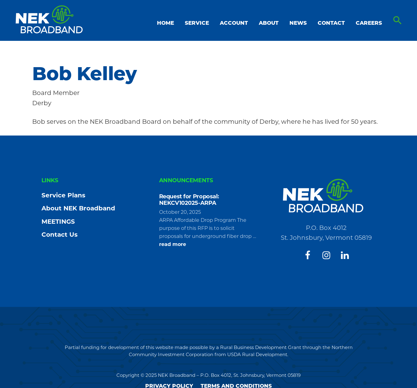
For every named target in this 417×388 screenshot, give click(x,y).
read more (172, 244)
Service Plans (63, 195)
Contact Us (59, 234)
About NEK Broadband (78, 208)
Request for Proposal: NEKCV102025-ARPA (189, 200)
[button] (397, 20)
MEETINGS (58, 221)
